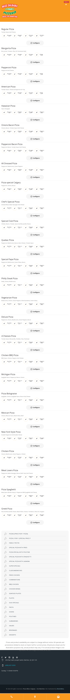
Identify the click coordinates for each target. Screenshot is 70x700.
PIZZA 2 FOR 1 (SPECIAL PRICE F (17, 538)
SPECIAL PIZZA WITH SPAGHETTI (17, 557)
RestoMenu (60, 689)
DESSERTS (10, 635)
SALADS (9, 626)
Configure (36, 43)
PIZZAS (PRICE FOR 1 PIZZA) (16, 534)
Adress (35, 697)
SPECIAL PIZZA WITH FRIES (15, 548)
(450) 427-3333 (10, 665)
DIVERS (9, 612)
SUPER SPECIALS (12, 566)
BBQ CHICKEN (11, 584)
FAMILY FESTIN (11, 543)
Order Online (58, 697)
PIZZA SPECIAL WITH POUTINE (17, 552)
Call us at (11, 697)
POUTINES (10, 617)
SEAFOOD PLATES (12, 594)
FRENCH (66, 2)
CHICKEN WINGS (12, 589)
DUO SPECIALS (11, 603)
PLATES (9, 598)
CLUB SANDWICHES (13, 571)
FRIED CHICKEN (12, 575)
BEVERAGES (10, 630)
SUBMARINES (11, 621)
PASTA (8, 607)
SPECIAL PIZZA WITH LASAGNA (17, 561)
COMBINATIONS (12, 580)
